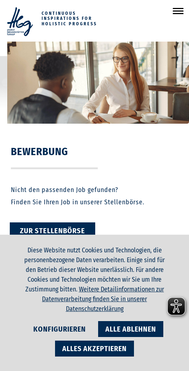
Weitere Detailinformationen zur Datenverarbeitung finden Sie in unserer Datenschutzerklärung (103, 299)
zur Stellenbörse (52, 230)
